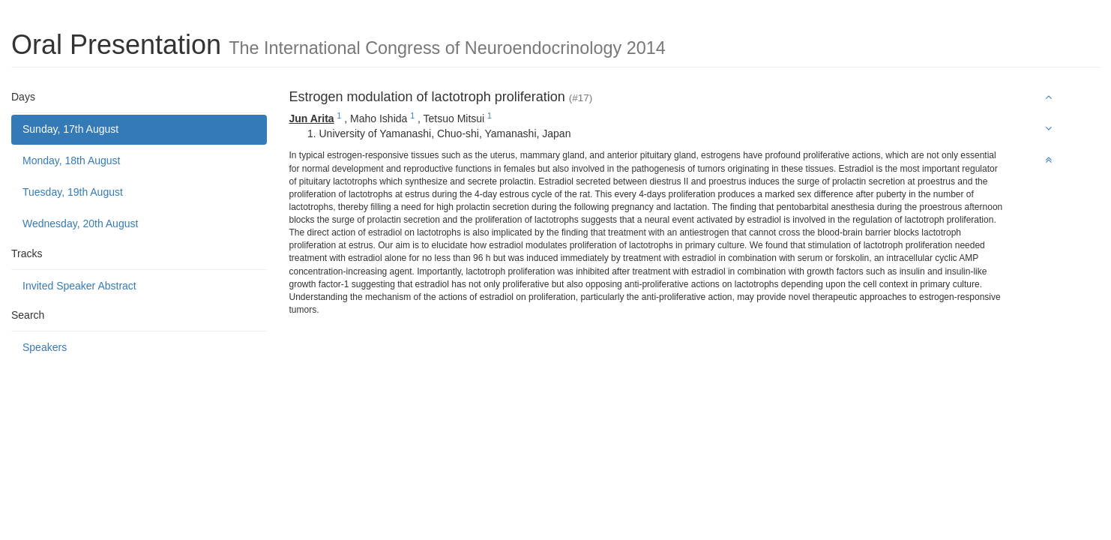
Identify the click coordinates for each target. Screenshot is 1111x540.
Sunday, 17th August (70, 129)
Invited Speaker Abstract (79, 286)
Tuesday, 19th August (72, 192)
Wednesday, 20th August (80, 224)
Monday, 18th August (71, 160)
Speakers (44, 347)
